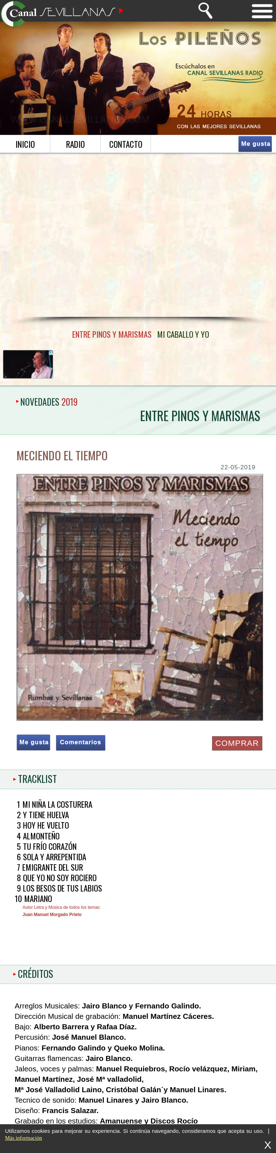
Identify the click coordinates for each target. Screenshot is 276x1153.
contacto (125, 144)
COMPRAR (237, 743)
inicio (25, 144)
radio (75, 144)
